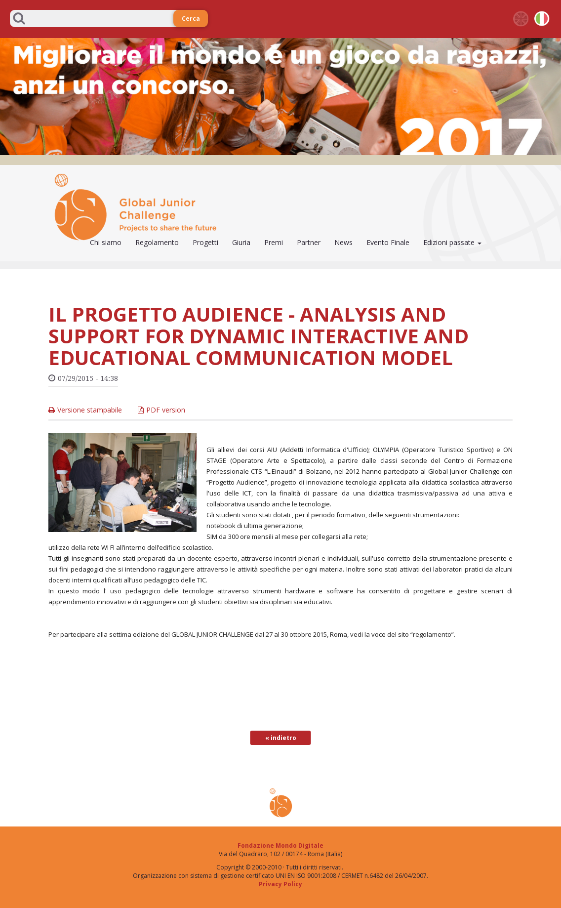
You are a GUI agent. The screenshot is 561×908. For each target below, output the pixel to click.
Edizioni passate (452, 242)
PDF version (165, 409)
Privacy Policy (280, 884)
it (542, 19)
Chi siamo (105, 242)
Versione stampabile (89, 409)
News (343, 242)
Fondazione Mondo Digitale (280, 845)
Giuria (241, 242)
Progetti (205, 242)
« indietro (280, 738)
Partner (309, 242)
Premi (273, 242)
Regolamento (157, 242)
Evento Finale (387, 242)
